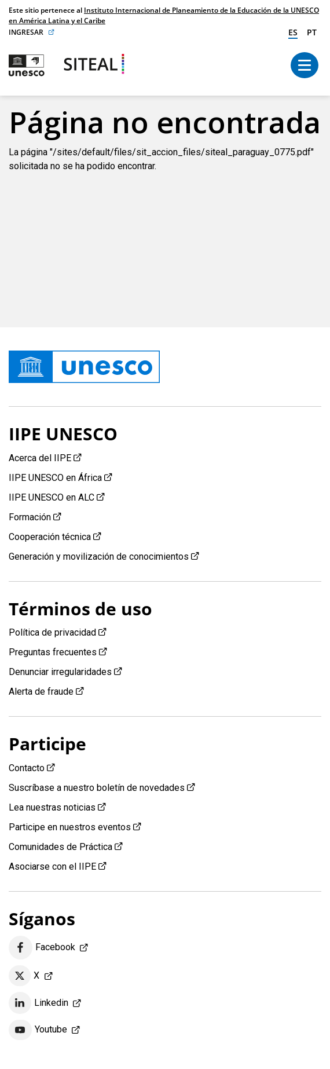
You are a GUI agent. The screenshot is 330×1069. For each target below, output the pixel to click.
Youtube (38, 1030)
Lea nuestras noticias (52, 807)
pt (312, 32)
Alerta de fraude (41, 691)
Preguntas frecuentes (53, 652)
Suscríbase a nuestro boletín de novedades (97, 787)
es (293, 32)
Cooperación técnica (50, 536)
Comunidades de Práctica (60, 846)
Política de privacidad (52, 632)
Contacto (27, 768)
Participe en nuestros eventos (70, 827)
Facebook (42, 947)
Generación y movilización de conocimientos (99, 556)
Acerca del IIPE (40, 458)
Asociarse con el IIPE (52, 866)
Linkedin (38, 1003)
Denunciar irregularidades (60, 671)
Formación (30, 517)
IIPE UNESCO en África (55, 477)
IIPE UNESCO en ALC (51, 497)
